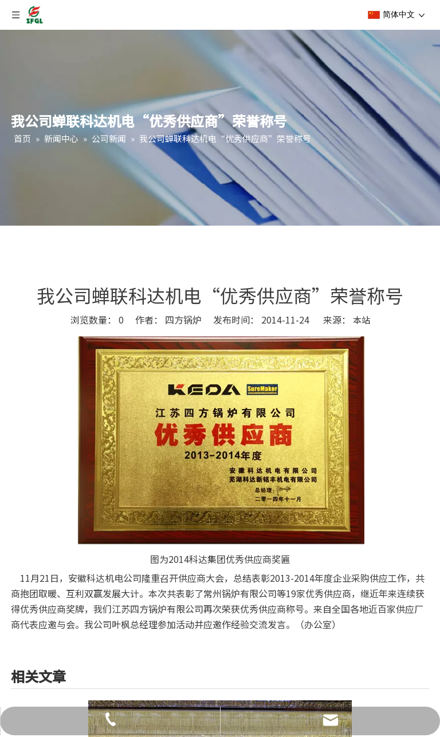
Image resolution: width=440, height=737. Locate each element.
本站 (361, 320)
